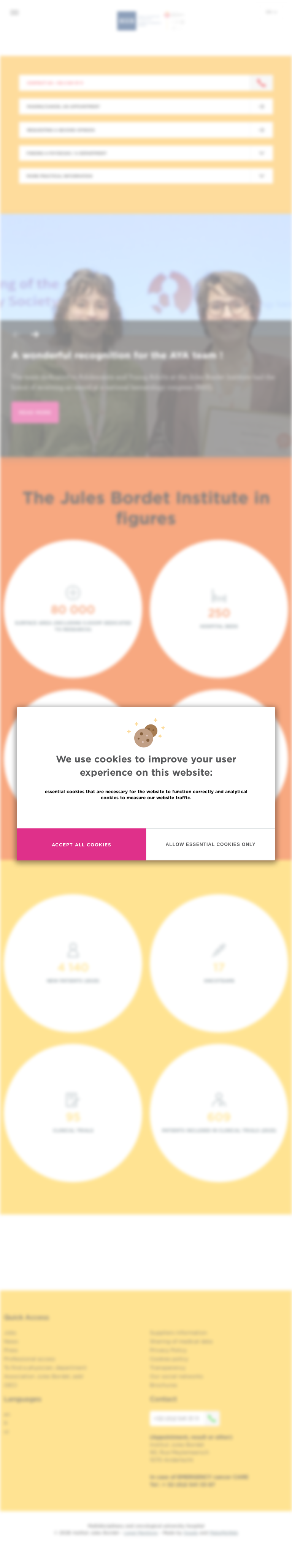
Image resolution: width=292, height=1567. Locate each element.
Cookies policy (169, 1359)
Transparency (168, 1368)
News (11, 1341)
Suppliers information (178, 1333)
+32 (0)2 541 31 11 (187, 1418)
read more (35, 412)
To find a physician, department (45, 1368)
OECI (10, 1385)
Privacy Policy (168, 1350)
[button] (16, 335)
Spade (191, 1532)
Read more (146, 814)
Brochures (163, 1385)
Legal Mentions (141, 1532)
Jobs (10, 1333)
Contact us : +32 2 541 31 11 (55, 83)
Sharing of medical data (181, 1341)
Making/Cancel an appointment (63, 106)
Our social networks (176, 1376)
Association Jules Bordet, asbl (43, 1376)
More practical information (59, 176)
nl (6, 1432)
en (271, 11)
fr (6, 1423)
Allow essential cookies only (211, 844)
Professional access (29, 1359)
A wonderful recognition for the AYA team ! (117, 355)
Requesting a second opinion (61, 130)
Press (11, 1350)
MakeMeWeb (223, 1532)
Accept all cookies (81, 844)
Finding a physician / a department (66, 153)
